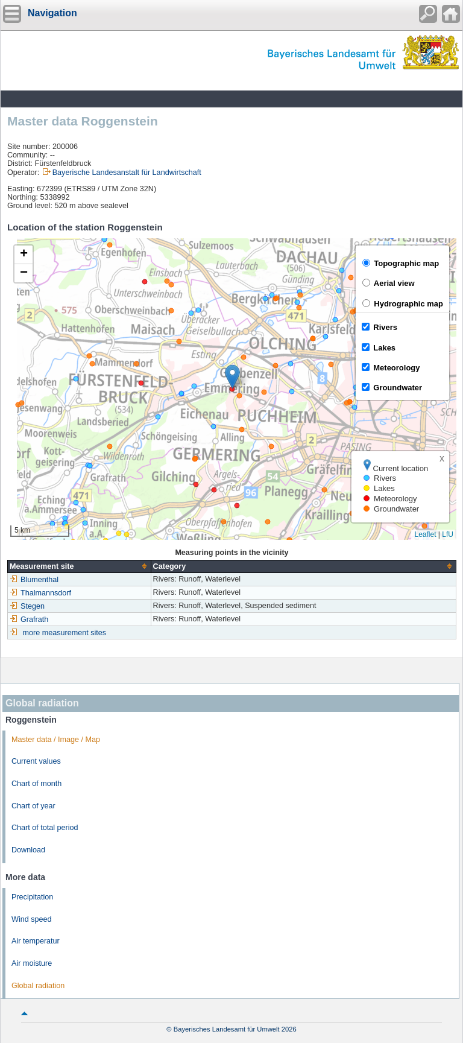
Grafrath (29, 619)
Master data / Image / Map (55, 739)
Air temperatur (35, 941)
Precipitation (32, 897)
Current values (36, 761)
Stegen (27, 606)
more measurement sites (65, 633)
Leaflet (425, 534)
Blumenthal (34, 579)
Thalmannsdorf (40, 593)
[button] (232, 376)
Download (28, 850)
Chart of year (33, 806)
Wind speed (31, 919)
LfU (447, 534)
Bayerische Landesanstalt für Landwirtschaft (126, 172)
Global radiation (38, 985)
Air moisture (31, 963)
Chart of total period (44, 827)
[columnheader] (79, 566)
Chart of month (36, 783)
